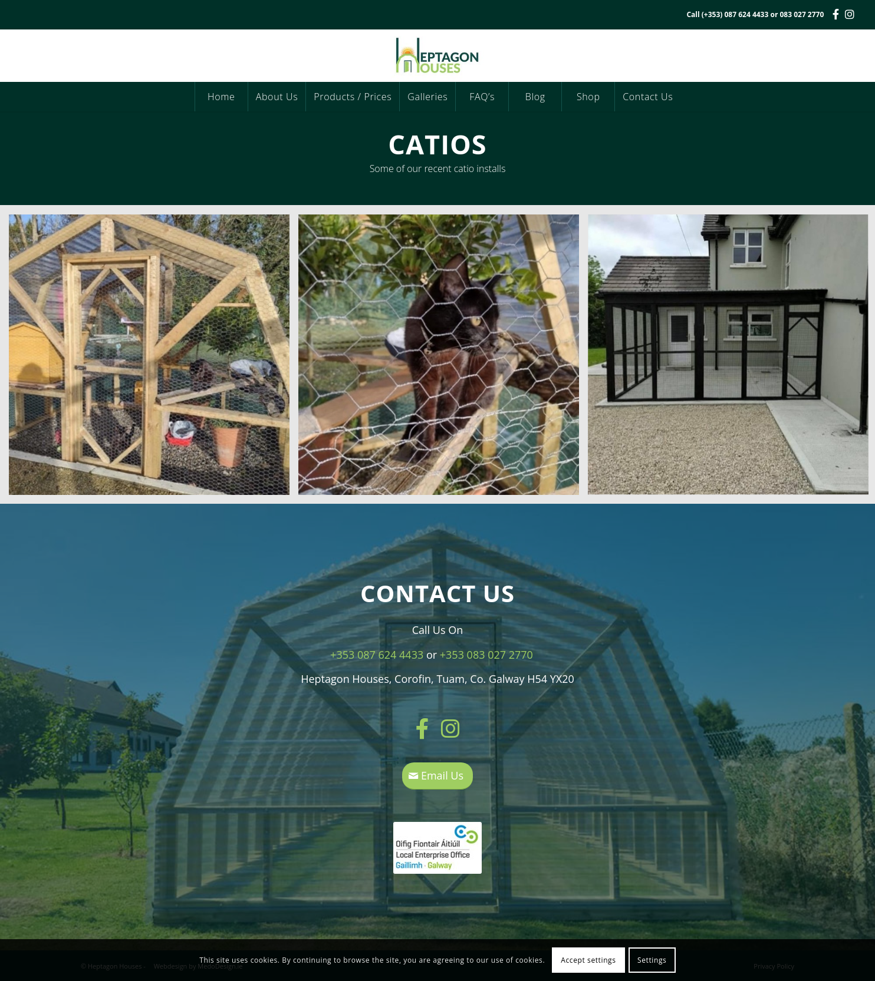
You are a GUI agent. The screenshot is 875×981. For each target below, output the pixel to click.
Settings (651, 960)
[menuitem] (221, 96)
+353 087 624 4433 (376, 655)
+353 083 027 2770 (486, 655)
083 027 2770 (801, 14)
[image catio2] (443, 359)
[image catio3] (153, 359)
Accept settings (588, 960)
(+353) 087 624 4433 (735, 14)
